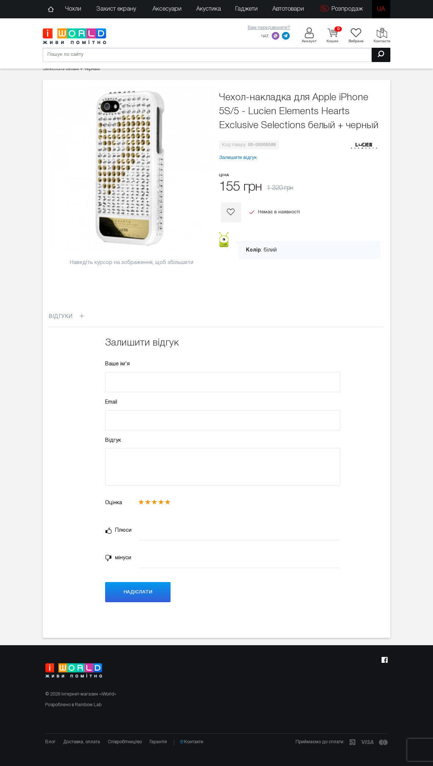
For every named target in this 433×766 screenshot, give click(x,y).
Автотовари (288, 9)
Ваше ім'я (117, 364)
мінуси (118, 558)
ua (381, 9)
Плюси (118, 530)
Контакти (191, 742)
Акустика (208, 9)
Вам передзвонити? (269, 28)
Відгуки (66, 316)
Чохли (73, 9)
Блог (50, 742)
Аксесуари (167, 9)
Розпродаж (342, 9)
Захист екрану (116, 9)
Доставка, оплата (81, 742)
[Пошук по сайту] (216, 55)
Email (111, 402)
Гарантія (158, 742)
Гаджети (246, 9)
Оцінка (113, 503)
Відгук (113, 440)
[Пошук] (381, 55)
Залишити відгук (238, 158)
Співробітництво (125, 742)
